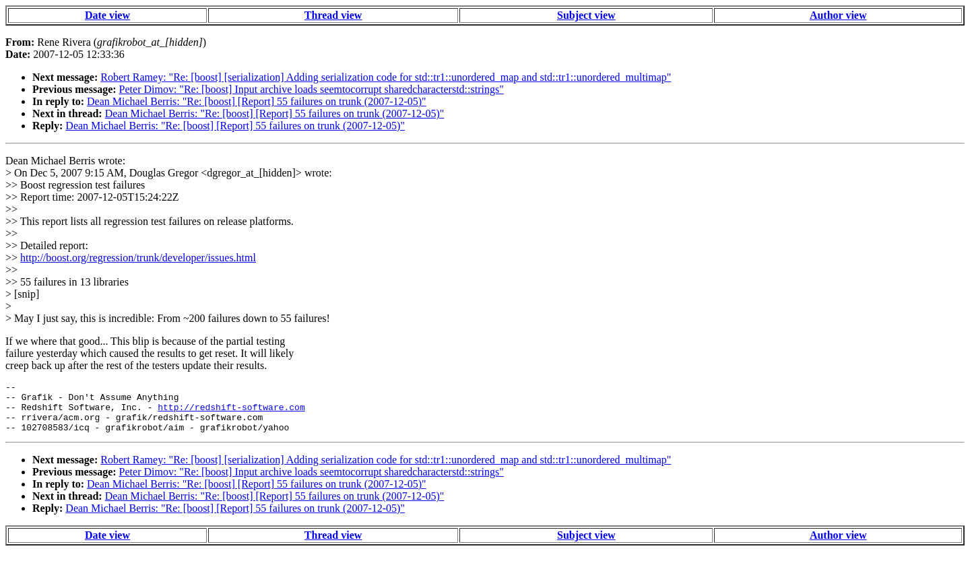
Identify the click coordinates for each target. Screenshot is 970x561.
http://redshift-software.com (231, 413)
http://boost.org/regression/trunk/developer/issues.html (138, 257)
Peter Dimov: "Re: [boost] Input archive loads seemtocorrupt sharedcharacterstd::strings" (311, 89)
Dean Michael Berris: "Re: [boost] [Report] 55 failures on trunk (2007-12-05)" (256, 101)
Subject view (586, 15)
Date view (107, 15)
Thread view (333, 15)
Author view (838, 15)
